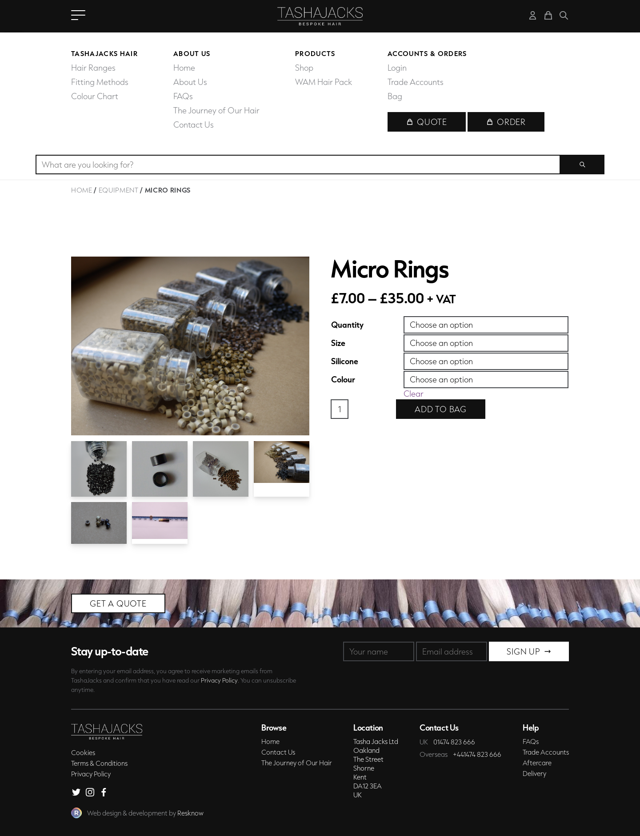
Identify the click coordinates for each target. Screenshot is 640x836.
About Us (190, 81)
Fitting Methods (99, 81)
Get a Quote (118, 603)
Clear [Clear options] (414, 393)
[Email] (451, 651)
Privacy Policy (219, 680)
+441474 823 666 (477, 754)
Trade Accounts (416, 81)
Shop (304, 67)
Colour (343, 379)
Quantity (347, 324)
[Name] (378, 651)
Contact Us (193, 124)
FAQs (183, 96)
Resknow (190, 812)
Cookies (83, 752)
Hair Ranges (93, 67)
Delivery (534, 773)
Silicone (344, 361)
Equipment (119, 189)
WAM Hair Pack (323, 81)
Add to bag (441, 409)
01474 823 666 (454, 741)
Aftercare (537, 762)
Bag (395, 96)
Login (397, 67)
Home (184, 67)
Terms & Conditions (99, 763)
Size (338, 342)
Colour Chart (94, 96)
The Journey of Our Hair (216, 110)
